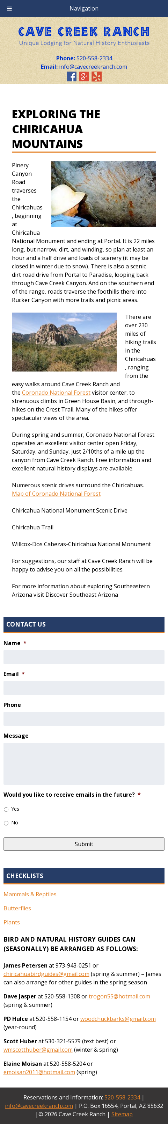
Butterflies (17, 908)
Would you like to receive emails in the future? (72, 794)
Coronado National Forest (56, 392)
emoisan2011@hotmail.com (39, 1072)
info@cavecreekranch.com (39, 1106)
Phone (12, 705)
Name (15, 643)
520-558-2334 (122, 1097)
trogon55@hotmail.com (119, 996)
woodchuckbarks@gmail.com (118, 1019)
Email (14, 674)
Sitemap (122, 1114)
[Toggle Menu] (9, 8)
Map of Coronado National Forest (56, 493)
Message (16, 736)
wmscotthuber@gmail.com (38, 1049)
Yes (15, 808)
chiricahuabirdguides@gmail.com (46, 974)
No (14, 822)
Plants (11, 922)
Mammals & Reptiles (30, 894)
